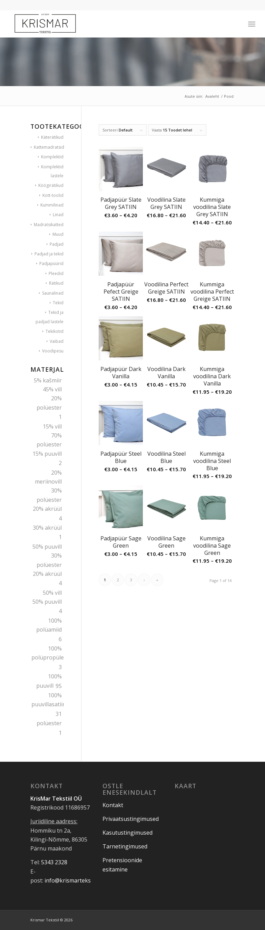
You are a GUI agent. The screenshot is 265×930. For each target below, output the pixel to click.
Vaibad (56, 341)
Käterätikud (52, 137)
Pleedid (56, 273)
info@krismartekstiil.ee (74, 880)
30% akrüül (47, 527)
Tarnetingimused (124, 846)
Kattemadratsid (49, 147)
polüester (49, 723)
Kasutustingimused (127, 832)
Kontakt (112, 805)
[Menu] (251, 23)
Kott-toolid (52, 195)
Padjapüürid (51, 263)
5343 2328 (54, 862)
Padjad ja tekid (49, 254)
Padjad (56, 244)
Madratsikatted (48, 225)
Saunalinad (52, 293)
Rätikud (56, 283)
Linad (58, 215)
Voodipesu (52, 351)
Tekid (58, 303)
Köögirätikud (50, 185)
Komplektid (52, 157)
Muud (57, 234)
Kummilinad (51, 205)
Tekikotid (54, 331)
